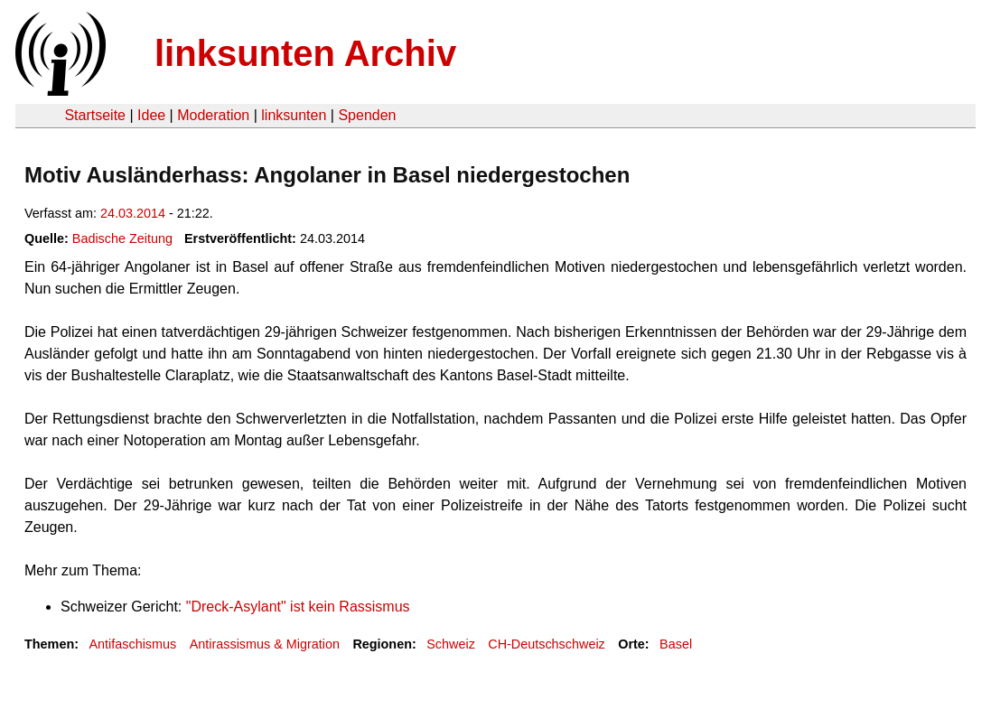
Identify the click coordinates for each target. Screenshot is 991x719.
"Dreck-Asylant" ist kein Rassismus (298, 606)
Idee (151, 115)
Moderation (213, 115)
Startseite (95, 115)
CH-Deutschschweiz (546, 644)
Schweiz (450, 644)
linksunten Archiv (305, 53)
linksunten (293, 115)
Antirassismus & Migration (265, 644)
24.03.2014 (132, 213)
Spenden (367, 115)
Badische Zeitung (122, 238)
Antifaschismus (132, 644)
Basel (675, 644)
